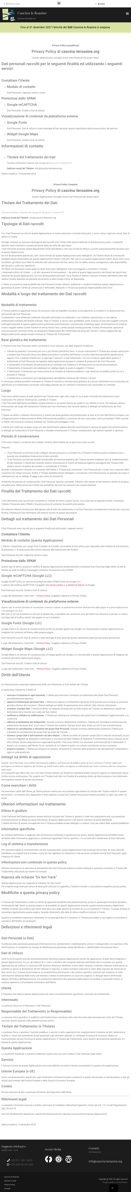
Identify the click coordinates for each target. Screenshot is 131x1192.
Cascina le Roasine (32, 13)
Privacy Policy (43, 595)
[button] (59, 3)
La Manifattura (121, 1182)
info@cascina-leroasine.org (105, 1161)
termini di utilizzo (76, 585)
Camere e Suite (10, 1181)
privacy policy (56, 585)
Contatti (7, 1189)
